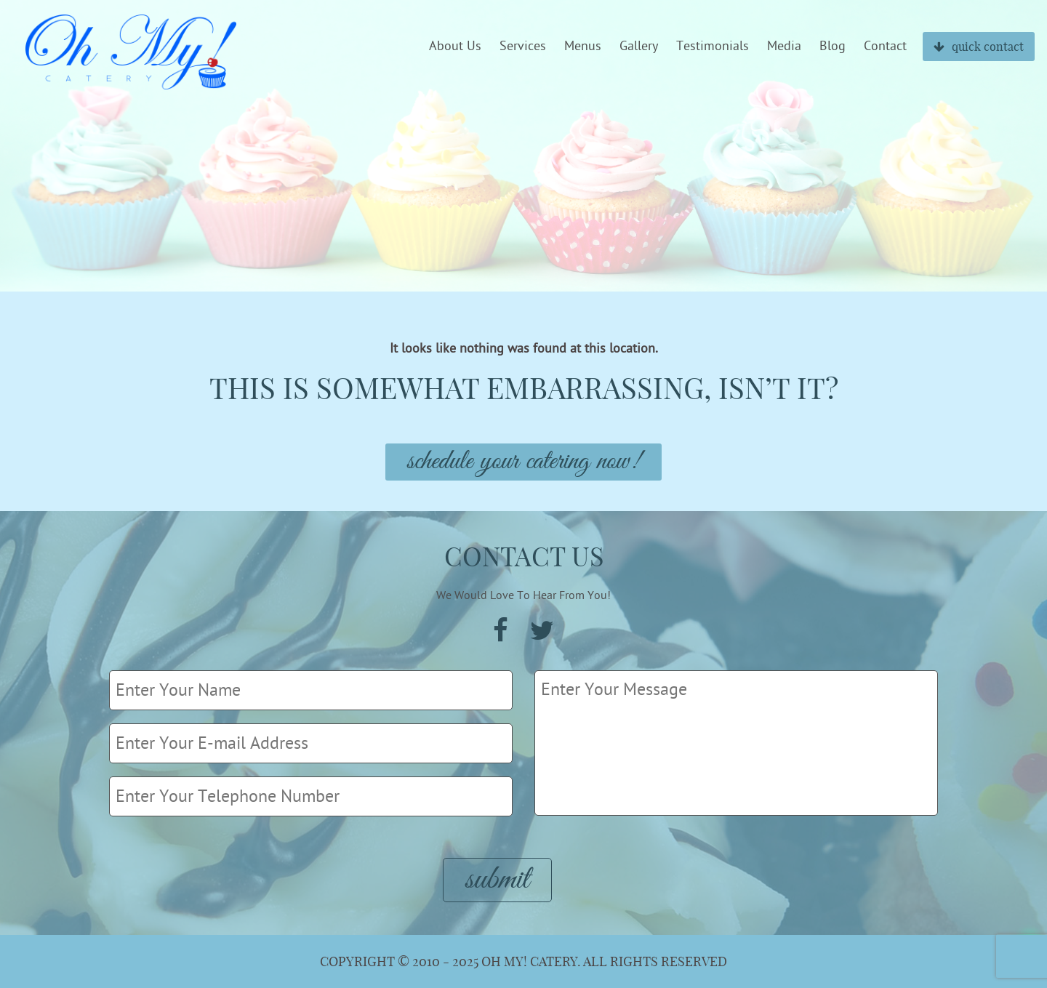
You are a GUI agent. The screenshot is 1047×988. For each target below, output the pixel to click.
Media (784, 46)
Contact (885, 46)
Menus (582, 46)
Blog (832, 46)
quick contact (979, 46)
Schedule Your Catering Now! (523, 462)
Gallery (638, 46)
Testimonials (712, 46)
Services (523, 46)
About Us (455, 46)
